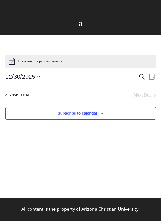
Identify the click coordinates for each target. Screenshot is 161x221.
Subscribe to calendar (77, 113)
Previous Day (17, 95)
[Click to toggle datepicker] (22, 76)
